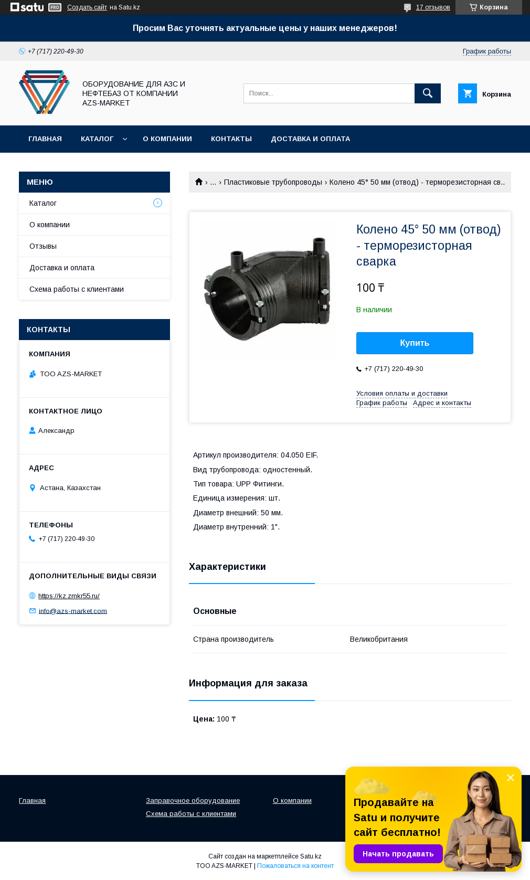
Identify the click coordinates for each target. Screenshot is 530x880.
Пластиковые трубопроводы (273, 182)
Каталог (97, 139)
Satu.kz (311, 856)
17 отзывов (433, 7)
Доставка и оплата (310, 139)
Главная (45, 139)
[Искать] (428, 93)
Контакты (231, 139)
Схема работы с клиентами (76, 289)
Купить (415, 342)
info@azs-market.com (73, 610)
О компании (167, 139)
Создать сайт (87, 7)
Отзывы (43, 246)
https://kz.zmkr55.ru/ (69, 596)
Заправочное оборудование (193, 800)
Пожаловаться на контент (295, 866)
